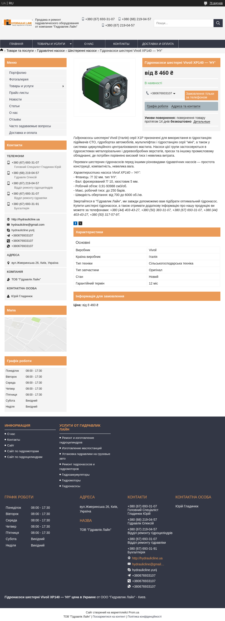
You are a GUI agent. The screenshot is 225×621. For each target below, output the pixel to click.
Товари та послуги (20, 50)
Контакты (121, 44)
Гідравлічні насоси (51, 50)
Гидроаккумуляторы (76, 474)
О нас (89, 44)
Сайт (10, 445)
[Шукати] (218, 23)
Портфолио (17, 73)
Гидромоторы (71, 480)
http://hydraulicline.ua (25, 219)
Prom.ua (134, 612)
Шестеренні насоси (82, 50)
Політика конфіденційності (145, 616)
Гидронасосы (71, 486)
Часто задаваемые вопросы (30, 126)
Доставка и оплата (158, 44)
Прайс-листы (19, 93)
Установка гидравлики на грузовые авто (84, 456)
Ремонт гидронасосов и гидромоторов (77, 467)
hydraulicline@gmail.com (28, 224)
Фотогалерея (18, 79)
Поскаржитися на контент (109, 616)
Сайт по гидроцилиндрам (24, 457)
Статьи (14, 106)
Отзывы (15, 119)
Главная (16, 44)
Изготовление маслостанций (82, 448)
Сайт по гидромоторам (23, 451)
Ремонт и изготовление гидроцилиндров (76, 440)
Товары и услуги (51, 44)
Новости (15, 99)
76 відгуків (216, 3)
